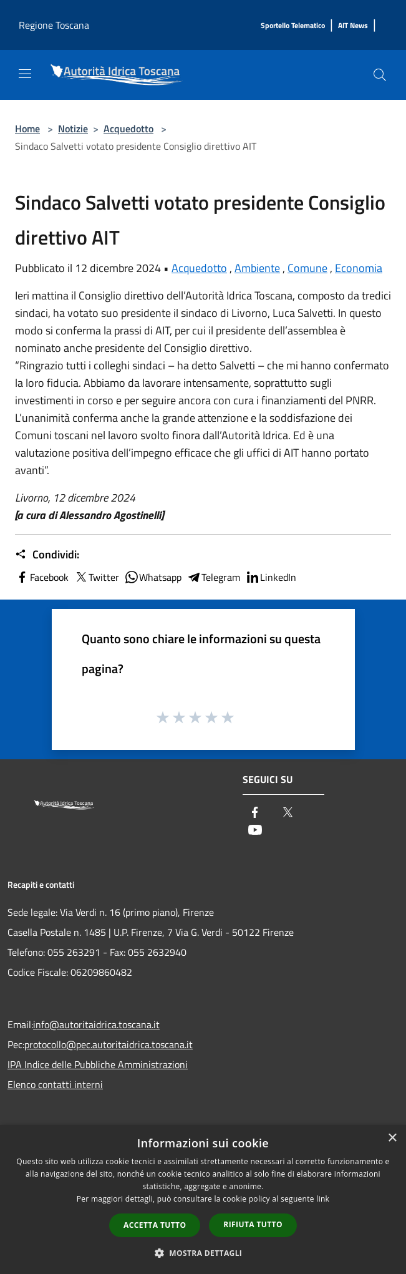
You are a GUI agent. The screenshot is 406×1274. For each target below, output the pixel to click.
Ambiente (257, 268)
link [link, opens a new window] (322, 1199)
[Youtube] (255, 830)
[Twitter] (287, 813)
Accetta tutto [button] (154, 1225)
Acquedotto (128, 128)
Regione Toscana (54, 24)
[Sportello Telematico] (293, 26)
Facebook (42, 577)
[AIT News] (353, 26)
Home (27, 128)
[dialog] (203, 1199)
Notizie (73, 128)
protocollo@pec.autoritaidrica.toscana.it (108, 1044)
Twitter (96, 577)
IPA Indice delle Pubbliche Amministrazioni (97, 1064)
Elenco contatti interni (55, 1084)
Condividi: (47, 554)
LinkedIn (270, 577)
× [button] (392, 1138)
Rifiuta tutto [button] (253, 1224)
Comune (307, 268)
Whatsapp (152, 577)
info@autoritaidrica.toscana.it (96, 1024)
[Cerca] (379, 74)
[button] (203, 1253)
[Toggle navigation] (24, 73)
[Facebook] (255, 813)
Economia (358, 268)
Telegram (213, 577)
